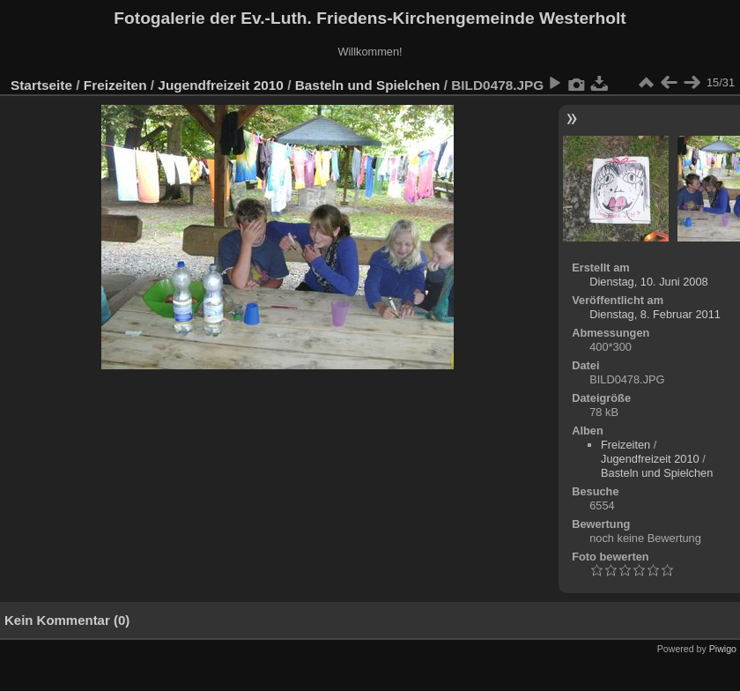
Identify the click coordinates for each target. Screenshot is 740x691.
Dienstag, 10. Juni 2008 (648, 281)
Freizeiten (115, 85)
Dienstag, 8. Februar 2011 (655, 314)
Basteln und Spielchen (367, 85)
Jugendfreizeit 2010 (221, 85)
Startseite (41, 85)
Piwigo (722, 648)
